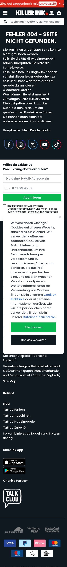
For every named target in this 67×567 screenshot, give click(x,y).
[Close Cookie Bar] (60, 217)
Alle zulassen (33, 327)
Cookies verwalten (33, 340)
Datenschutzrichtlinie (39, 317)
